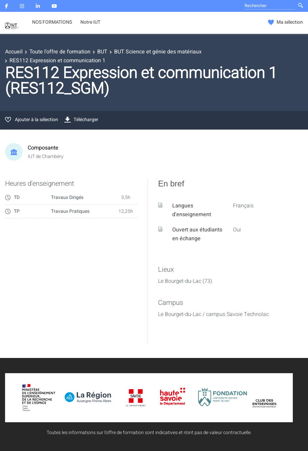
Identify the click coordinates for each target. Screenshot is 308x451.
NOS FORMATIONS (52, 22)
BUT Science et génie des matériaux (158, 52)
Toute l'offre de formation (60, 52)
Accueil (14, 52)
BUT (102, 52)
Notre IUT (90, 22)
